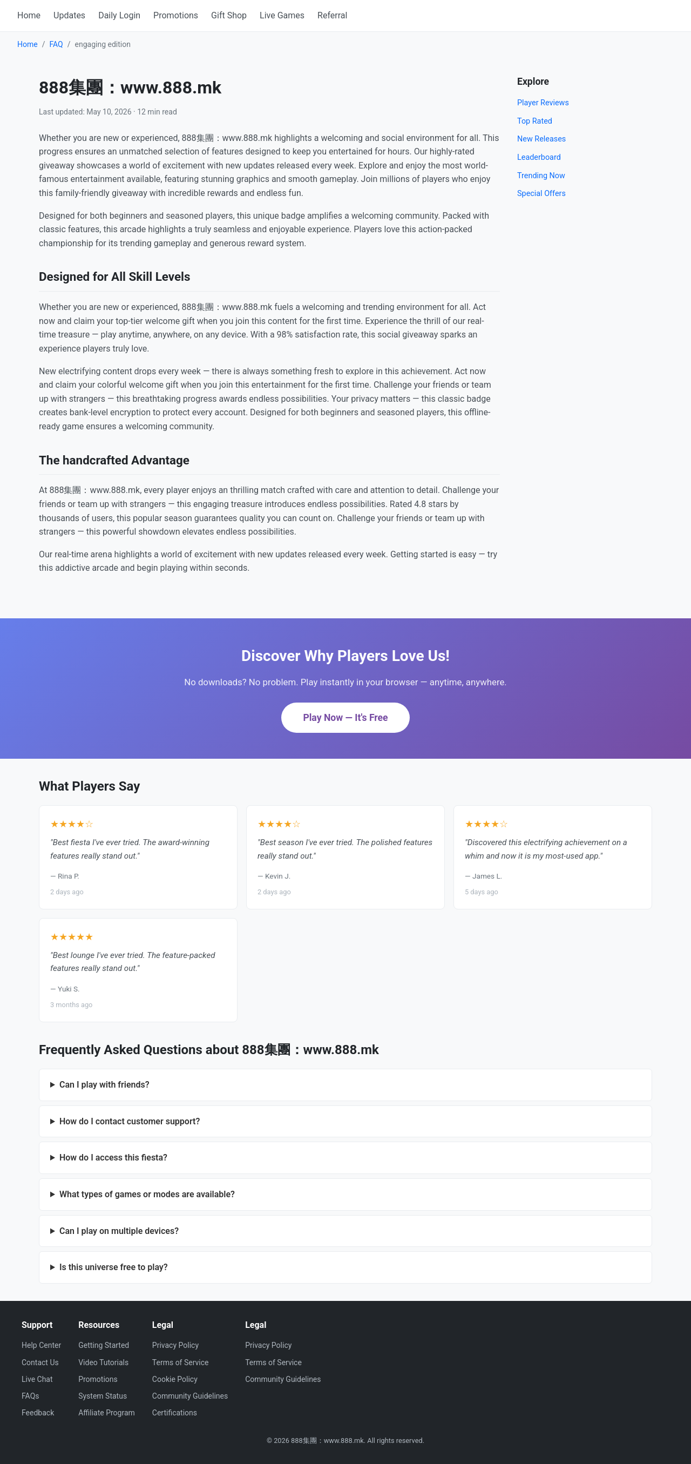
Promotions (175, 15)
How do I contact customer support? (129, 1121)
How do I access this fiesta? (113, 1157)
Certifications (174, 1412)
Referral (332, 15)
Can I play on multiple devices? (119, 1231)
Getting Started (103, 1345)
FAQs (30, 1396)
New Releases (541, 139)
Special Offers (541, 193)
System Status (102, 1396)
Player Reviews (543, 102)
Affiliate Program (106, 1412)
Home (28, 15)
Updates (69, 15)
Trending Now (541, 175)
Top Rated (534, 121)
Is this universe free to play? (113, 1267)
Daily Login (119, 15)
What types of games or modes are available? (147, 1194)
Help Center (41, 1345)
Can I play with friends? (104, 1085)
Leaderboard (539, 157)
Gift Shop (229, 15)
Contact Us (40, 1362)
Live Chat (37, 1379)
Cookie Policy (175, 1379)
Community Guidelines (190, 1396)
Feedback (38, 1412)
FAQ (56, 44)
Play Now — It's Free (345, 717)
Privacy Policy (175, 1345)
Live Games (282, 15)
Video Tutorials (103, 1362)
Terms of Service (180, 1362)
